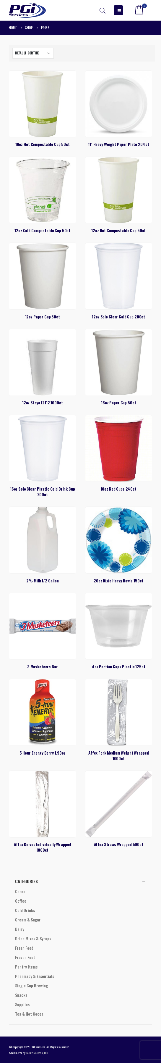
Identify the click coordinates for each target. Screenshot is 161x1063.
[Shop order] (33, 53)
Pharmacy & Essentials (34, 976)
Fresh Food (24, 948)
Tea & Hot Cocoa (29, 1014)
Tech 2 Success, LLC (37, 1052)
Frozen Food (25, 957)
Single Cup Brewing (31, 985)
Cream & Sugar (28, 919)
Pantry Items (26, 967)
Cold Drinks (25, 910)
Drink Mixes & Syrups (33, 938)
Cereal (21, 891)
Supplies (22, 1004)
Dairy (19, 929)
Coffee (20, 901)
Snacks (21, 995)
